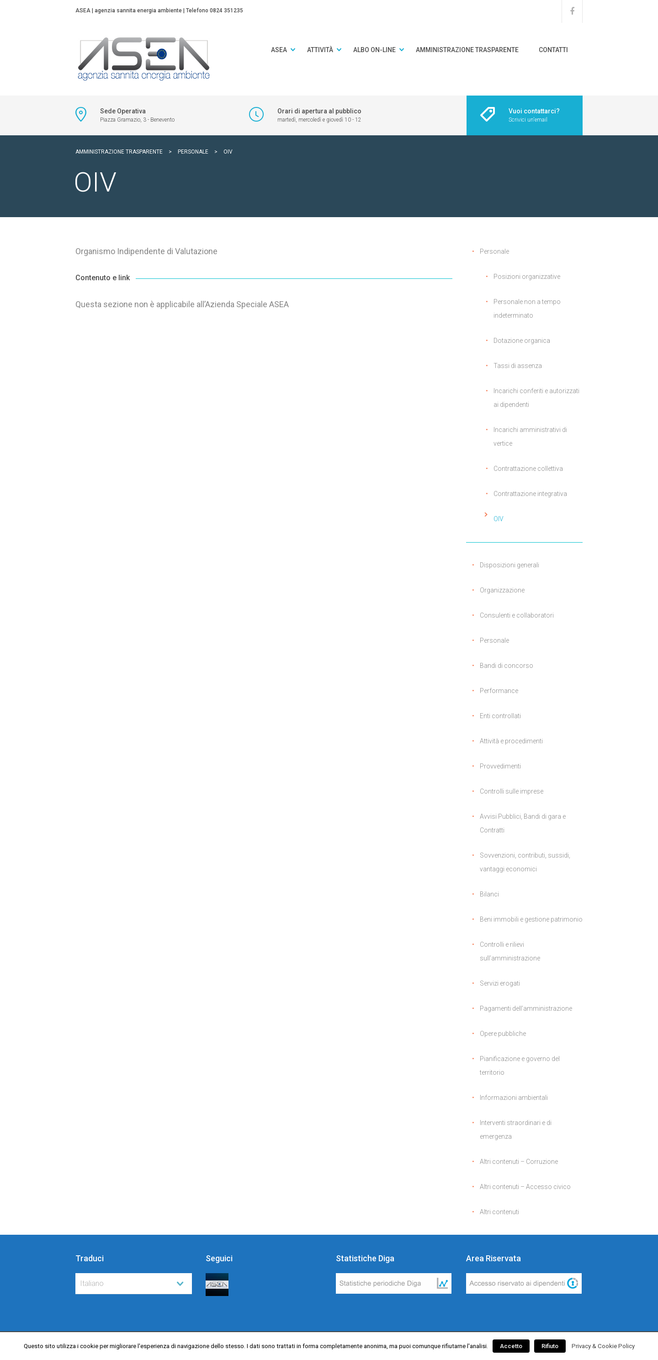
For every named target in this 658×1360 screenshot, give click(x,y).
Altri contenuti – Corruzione (519, 1161)
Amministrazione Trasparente (467, 49)
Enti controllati (500, 716)
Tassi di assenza (518, 365)
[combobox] (133, 1283)
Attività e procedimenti (511, 741)
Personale (494, 251)
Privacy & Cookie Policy (603, 1346)
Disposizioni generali (509, 565)
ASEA (279, 49)
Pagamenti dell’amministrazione (526, 1008)
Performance (499, 690)
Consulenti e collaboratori (517, 615)
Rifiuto (549, 1346)
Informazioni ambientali (514, 1097)
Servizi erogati (500, 983)
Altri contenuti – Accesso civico (525, 1186)
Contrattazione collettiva (528, 468)
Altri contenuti (499, 1212)
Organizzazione (502, 590)
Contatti (553, 49)
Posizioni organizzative (527, 276)
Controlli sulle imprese (511, 791)
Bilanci (489, 894)
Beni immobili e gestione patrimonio (531, 919)
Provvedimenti (500, 766)
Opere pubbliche (503, 1033)
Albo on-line (374, 49)
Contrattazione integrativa (530, 493)
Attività (320, 49)
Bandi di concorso (506, 665)
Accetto (511, 1346)
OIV (499, 519)
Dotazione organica (522, 340)
